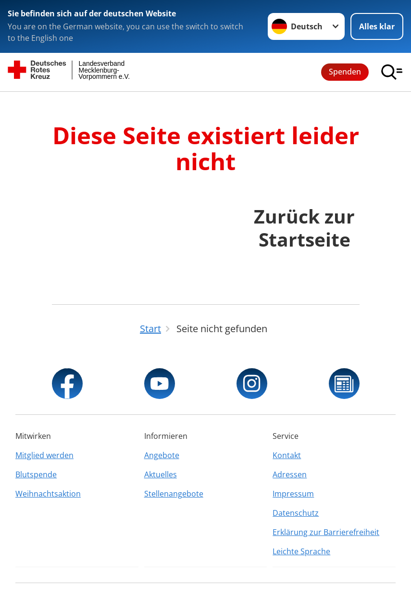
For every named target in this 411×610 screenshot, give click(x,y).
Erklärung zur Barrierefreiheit (326, 532)
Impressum (293, 493)
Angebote (161, 455)
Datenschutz (296, 513)
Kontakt (287, 455)
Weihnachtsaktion (48, 493)
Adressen (290, 474)
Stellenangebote (173, 493)
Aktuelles (160, 474)
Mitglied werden (44, 455)
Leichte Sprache (301, 551)
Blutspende (36, 474)
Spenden (345, 71)
